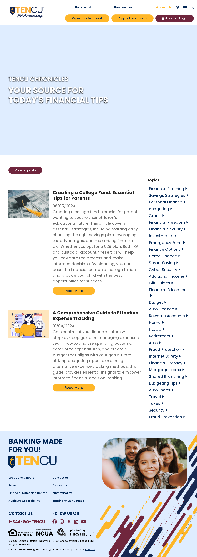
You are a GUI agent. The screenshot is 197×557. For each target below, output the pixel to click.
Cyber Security (163, 269)
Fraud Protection (165, 349)
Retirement (160, 336)
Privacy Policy (62, 493)
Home (155, 322)
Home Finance (163, 256)
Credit (155, 215)
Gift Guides (159, 283)
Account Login (176, 18)
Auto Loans (159, 390)
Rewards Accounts (167, 315)
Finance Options (164, 249)
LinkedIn (76, 521)
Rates (12, 485)
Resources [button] (123, 7)
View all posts (25, 170)
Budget (156, 302)
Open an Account (87, 18)
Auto (153, 342)
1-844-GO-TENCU (26, 521)
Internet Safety (163, 356)
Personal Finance (165, 202)
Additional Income (166, 276)
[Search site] (192, 7)
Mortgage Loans (165, 369)
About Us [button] (164, 7)
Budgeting (159, 209)
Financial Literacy (165, 363)
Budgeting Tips (163, 383)
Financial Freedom (167, 222)
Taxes (154, 403)
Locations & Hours (21, 478)
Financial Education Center (27, 493)
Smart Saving (162, 262)
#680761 (90, 549)
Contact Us (60, 478)
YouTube (83, 521)
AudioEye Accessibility (24, 501)
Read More (74, 290)
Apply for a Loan (132, 18)
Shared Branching (166, 376)
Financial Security (166, 229)
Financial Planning (166, 188)
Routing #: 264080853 (68, 501)
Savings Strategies (167, 195)
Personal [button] (83, 7)
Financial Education (168, 289)
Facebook (54, 521)
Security (156, 410)
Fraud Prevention (165, 417)
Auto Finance (161, 309)
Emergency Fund (165, 242)
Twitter (69, 521)
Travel (155, 396)
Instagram (62, 521)
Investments (161, 236)
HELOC (155, 329)
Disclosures (60, 485)
